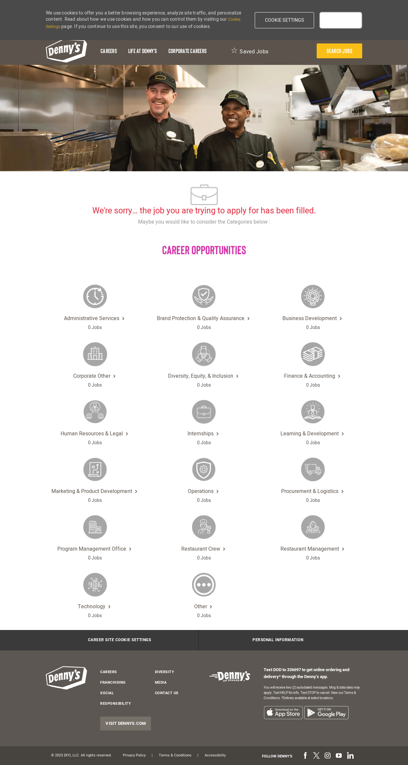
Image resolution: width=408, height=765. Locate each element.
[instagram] (327, 756)
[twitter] (316, 756)
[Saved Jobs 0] (249, 51)
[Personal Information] (278, 640)
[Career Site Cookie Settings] (119, 640)
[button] (284, 20)
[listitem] (283, 712)
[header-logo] (66, 51)
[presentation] (340, 50)
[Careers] (109, 51)
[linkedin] (350, 756)
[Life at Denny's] (142, 51)
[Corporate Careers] (187, 51)
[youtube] (338, 756)
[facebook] (305, 756)
